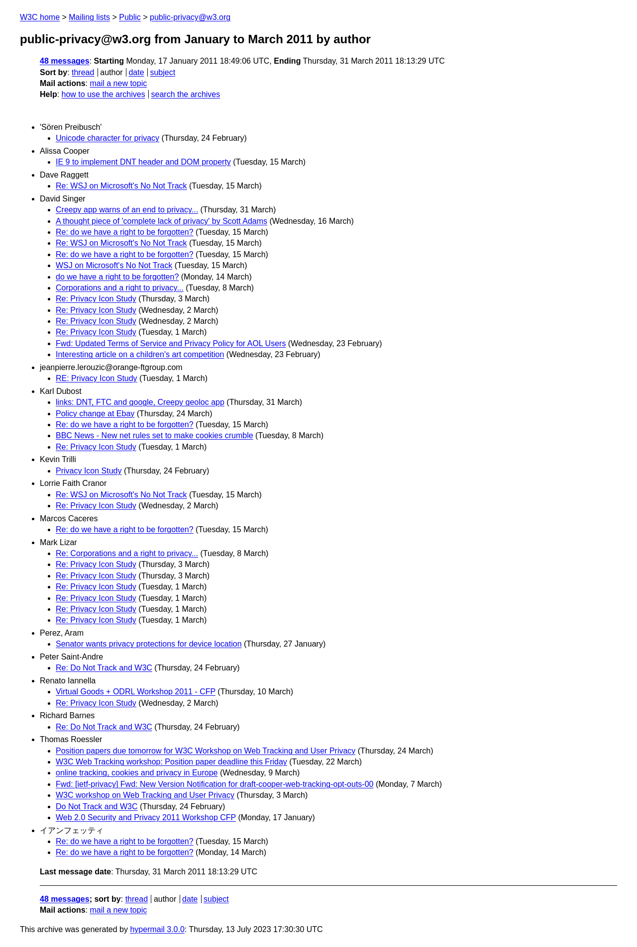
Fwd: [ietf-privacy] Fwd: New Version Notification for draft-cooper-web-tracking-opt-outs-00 (214, 784)
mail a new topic (118, 83)
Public (130, 17)
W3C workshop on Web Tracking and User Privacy (145, 795)
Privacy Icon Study (89, 471)
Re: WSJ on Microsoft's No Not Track (121, 186)
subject (162, 72)
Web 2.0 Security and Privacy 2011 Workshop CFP (146, 817)
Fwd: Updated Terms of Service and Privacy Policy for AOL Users (171, 343)
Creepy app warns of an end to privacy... (127, 209)
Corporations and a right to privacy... (120, 288)
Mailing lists (89, 17)
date (136, 72)
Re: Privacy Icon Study (96, 298)
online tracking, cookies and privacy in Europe (137, 772)
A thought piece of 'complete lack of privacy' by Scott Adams (161, 221)
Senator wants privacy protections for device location (149, 644)
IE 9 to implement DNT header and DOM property (143, 162)
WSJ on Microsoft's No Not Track (114, 265)
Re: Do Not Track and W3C (104, 667)
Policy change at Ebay (95, 413)
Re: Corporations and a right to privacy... (127, 553)
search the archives (185, 94)
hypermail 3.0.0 (157, 929)
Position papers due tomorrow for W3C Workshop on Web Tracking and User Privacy (205, 751)
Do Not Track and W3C (97, 806)
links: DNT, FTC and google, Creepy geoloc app (140, 402)
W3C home (40, 17)
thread (83, 72)
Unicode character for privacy (107, 138)
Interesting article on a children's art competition (140, 354)
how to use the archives (103, 94)
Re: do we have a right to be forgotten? (125, 232)
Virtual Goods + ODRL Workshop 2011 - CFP (135, 691)
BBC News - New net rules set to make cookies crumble (154, 435)
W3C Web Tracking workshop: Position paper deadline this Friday (171, 762)
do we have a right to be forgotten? (117, 277)
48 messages (65, 61)
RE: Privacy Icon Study (96, 378)
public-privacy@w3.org (190, 17)
